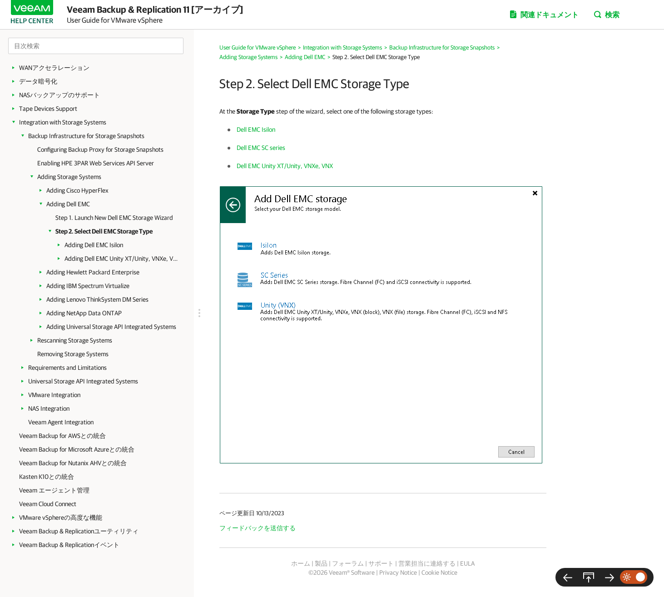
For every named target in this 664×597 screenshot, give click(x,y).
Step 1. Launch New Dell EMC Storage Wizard (114, 217)
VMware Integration (54, 394)
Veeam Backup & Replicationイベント (69, 544)
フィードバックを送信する (257, 528)
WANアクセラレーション (54, 67)
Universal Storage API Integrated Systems (83, 381)
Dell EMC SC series (261, 147)
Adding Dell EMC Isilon (93, 245)
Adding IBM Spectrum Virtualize (87, 285)
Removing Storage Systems (73, 354)
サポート (381, 563)
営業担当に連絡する (427, 563)
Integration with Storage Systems (62, 122)
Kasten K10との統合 (46, 476)
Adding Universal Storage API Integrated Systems (111, 326)
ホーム (300, 563)
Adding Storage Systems (69, 176)
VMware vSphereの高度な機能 (60, 517)
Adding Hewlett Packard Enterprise (92, 272)
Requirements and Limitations (67, 367)
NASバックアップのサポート (59, 95)
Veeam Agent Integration (61, 422)
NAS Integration (48, 408)
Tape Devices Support (48, 108)
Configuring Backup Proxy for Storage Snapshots (100, 149)
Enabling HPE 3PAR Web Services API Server (95, 163)
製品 (321, 563)
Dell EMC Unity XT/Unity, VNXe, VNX (285, 165)
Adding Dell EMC (68, 204)
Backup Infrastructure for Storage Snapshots (86, 135)
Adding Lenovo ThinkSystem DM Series (97, 299)
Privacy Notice (398, 572)
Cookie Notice (439, 572)
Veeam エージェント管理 (54, 490)
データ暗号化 (38, 81)
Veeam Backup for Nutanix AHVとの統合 (73, 463)
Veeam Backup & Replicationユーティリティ (79, 531)
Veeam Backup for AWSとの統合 (62, 435)
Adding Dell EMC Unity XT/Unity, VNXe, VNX (121, 258)
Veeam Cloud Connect (47, 503)
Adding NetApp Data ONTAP (84, 313)
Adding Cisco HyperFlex (77, 190)
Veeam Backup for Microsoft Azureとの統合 (76, 449)
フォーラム (348, 563)
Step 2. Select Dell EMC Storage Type (104, 231)
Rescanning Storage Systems (74, 340)
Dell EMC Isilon (256, 129)
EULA (467, 563)
